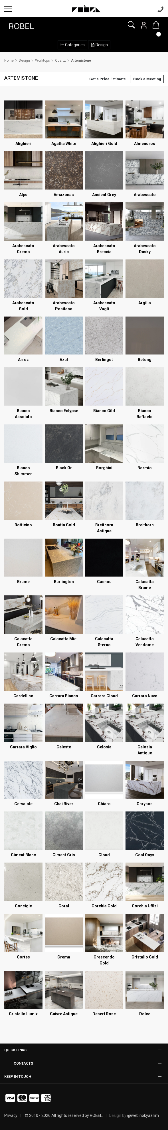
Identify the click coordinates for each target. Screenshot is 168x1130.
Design (101, 45)
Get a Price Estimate (107, 79)
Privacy (10, 1115)
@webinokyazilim (143, 1115)
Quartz (60, 61)
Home (9, 61)
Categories (74, 45)
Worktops (42, 61)
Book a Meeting (147, 79)
